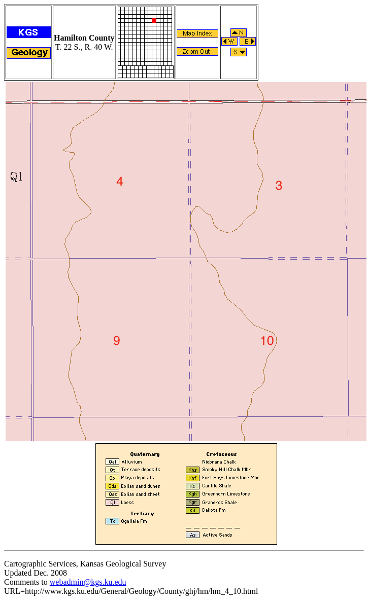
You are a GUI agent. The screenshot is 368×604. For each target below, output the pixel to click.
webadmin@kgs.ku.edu (88, 582)
